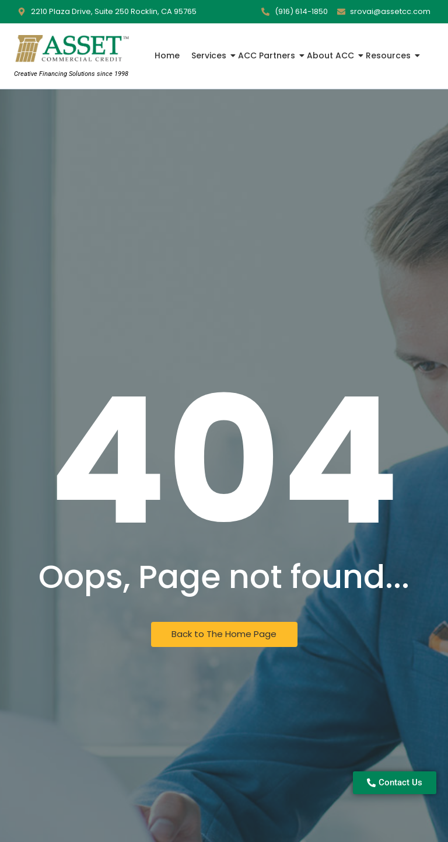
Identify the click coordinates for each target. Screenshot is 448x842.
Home (167, 55)
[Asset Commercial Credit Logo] (71, 49)
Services (210, 55)
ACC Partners (268, 55)
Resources (389, 55)
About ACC (331, 55)
